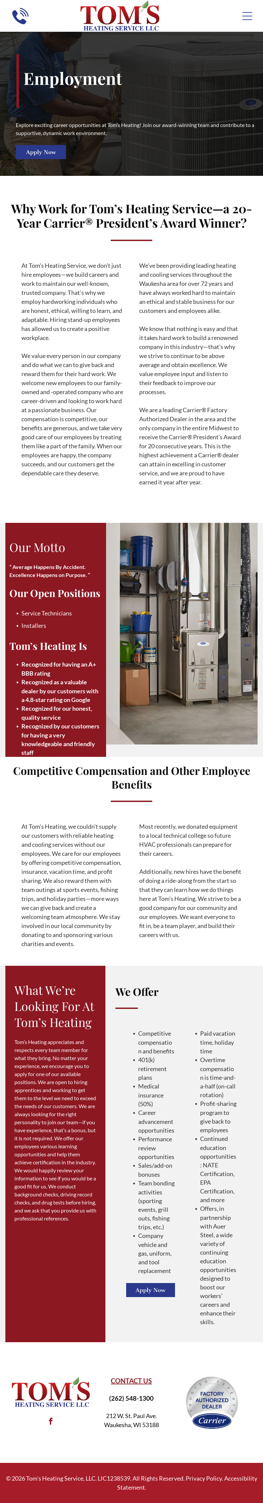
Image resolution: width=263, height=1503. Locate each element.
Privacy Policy (204, 1478)
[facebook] (51, 1422)
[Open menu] (247, 16)
